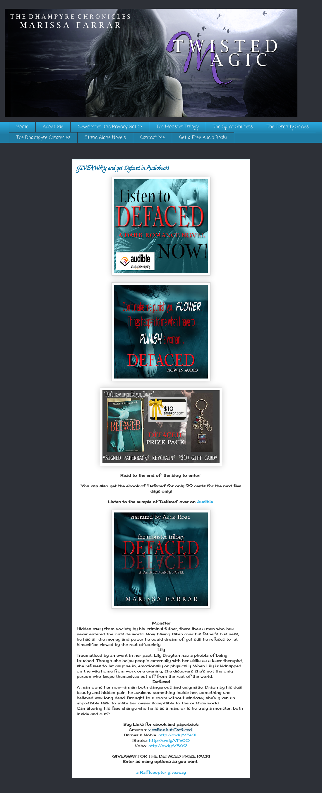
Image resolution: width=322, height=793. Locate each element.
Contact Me (152, 137)
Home (22, 126)
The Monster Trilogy (177, 126)
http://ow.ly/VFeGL (178, 734)
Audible (205, 501)
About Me (53, 126)
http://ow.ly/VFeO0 (169, 740)
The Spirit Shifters (233, 126)
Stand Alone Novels (105, 137)
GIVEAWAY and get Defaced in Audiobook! (123, 169)
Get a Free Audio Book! (203, 137)
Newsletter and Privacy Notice (110, 126)
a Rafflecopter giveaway (161, 772)
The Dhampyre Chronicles (43, 137)
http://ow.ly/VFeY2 (167, 745)
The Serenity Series (288, 126)
